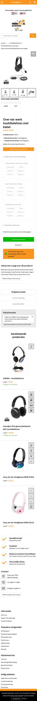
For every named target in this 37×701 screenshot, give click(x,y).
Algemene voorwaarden (9, 678)
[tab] (18, 291)
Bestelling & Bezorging (9, 662)
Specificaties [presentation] (18, 303)
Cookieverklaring (7, 681)
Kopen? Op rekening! (8, 618)
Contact (4, 659)
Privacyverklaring (7, 684)
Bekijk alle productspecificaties (14, 144)
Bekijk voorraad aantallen (18, 149)
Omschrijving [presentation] (18, 297)
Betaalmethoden (7, 665)
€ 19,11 (8, 480)
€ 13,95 (8, 526)
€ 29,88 (8, 432)
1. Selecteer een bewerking (14, 156)
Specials (4, 649)
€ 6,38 (7, 382)
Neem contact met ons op (11, 278)
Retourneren (5, 668)
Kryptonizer (5, 646)
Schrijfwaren (5, 631)
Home (3, 43)
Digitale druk (5, 643)
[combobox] (15, 35)
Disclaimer (4, 687)
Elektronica (5, 640)
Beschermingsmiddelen (9, 634)
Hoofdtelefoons (15, 43)
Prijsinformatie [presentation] (18, 292)
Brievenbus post (6, 637)
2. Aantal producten (11, 225)
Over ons (4, 615)
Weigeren (24, 698)
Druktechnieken (6, 621)
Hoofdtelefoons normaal (9, 46)
